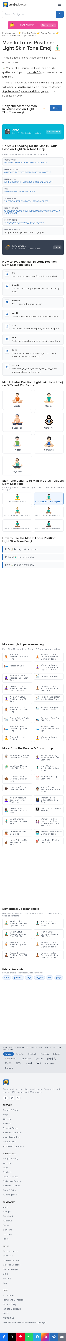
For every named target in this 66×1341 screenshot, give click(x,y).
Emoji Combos (10, 1251)
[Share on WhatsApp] (29, 1337)
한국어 (19, 1063)
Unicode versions (11, 1264)
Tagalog (9, 1068)
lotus (6, 977)
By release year (11, 1260)
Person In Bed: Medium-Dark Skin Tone (47, 728)
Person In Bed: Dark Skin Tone (48, 719)
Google (7, 1211)
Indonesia (50, 1063)
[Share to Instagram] (45, 1337)
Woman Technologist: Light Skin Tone (48, 832)
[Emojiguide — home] (15, 4)
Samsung (7, 1229)
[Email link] (62, 1337)
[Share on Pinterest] (20, 1337)
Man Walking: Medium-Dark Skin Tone (47, 768)
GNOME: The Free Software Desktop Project (25, 1322)
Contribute (8, 1295)
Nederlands (11, 1058)
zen (49, 977)
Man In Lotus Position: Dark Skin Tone (47, 923)
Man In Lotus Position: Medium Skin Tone (46, 933)
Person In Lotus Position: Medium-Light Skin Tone (46, 656)
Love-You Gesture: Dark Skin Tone (16, 788)
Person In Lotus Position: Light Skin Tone (16, 656)
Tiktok (6, 1238)
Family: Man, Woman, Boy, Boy (48, 809)
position (18, 977)
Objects (7, 1119)
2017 (19, 95)
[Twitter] (11, 1097)
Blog (5, 1274)
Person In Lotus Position (14, 738)
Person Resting (48, 33)
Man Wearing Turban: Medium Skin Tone (17, 756)
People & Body (29, 33)
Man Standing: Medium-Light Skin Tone (16, 821)
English (8, 1054)
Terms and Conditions (14, 1300)
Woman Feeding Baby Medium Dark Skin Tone (47, 757)
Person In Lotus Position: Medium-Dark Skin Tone (46, 955)
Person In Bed (14, 666)
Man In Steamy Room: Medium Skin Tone (48, 789)
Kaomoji (7, 1278)
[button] (33, 161)
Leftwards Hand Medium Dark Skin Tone (15, 778)
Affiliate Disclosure (12, 1309)
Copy (56, 108)
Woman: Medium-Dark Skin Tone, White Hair (15, 799)
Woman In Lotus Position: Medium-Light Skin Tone (46, 667)
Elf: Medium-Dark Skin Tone (15, 832)
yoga (58, 977)
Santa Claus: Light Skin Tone (47, 777)
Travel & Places (10, 1128)
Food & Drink (9, 1141)
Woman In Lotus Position (46, 738)
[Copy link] (53, 1337)
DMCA (6, 1313)
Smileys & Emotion (12, 1132)
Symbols (7, 1123)
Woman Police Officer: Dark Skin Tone (46, 799)
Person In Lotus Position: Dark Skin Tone (16, 709)
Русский (39, 1058)
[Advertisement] (33, 605)
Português (26, 1058)
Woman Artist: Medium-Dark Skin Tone (15, 810)
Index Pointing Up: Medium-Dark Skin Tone (15, 842)
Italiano (56, 1054)
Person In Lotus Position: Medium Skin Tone (46, 688)
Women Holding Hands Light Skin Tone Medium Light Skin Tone (47, 822)
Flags (5, 1114)
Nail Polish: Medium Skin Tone (47, 841)
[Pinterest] (18, 1097)
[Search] (60, 14)
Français (45, 1054)
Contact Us (8, 1318)
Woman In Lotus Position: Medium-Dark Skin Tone (15, 688)
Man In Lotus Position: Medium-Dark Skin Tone (15, 933)
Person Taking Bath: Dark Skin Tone (47, 708)
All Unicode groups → (13, 1146)
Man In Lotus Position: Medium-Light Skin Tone (15, 923)
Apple (6, 1207)
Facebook (8, 1216)
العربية (29, 1063)
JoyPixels (7, 1234)
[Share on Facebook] (4, 1337)
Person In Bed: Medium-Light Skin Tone (16, 728)
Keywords (8, 1255)
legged (39, 977)
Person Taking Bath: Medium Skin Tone (47, 698)
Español (20, 1054)
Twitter (6, 1225)
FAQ (5, 1283)
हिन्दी (38, 1063)
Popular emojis (10, 1269)
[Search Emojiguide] (29, 14)
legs (29, 977)
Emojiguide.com (9, 33)
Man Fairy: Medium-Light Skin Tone (16, 767)
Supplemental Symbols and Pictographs (24, 232)
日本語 (8, 1063)
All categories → (11, 1194)
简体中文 (51, 1058)
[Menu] (59, 5)
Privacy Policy (9, 1304)
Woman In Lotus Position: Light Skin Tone (16, 699)
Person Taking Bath (47, 676)
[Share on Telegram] (37, 1337)
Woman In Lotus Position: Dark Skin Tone (16, 677)
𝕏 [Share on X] (12, 1337)
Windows (7, 1220)
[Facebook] (5, 1097)
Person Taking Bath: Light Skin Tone (16, 719)
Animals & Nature (11, 1137)
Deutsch (32, 1054)
